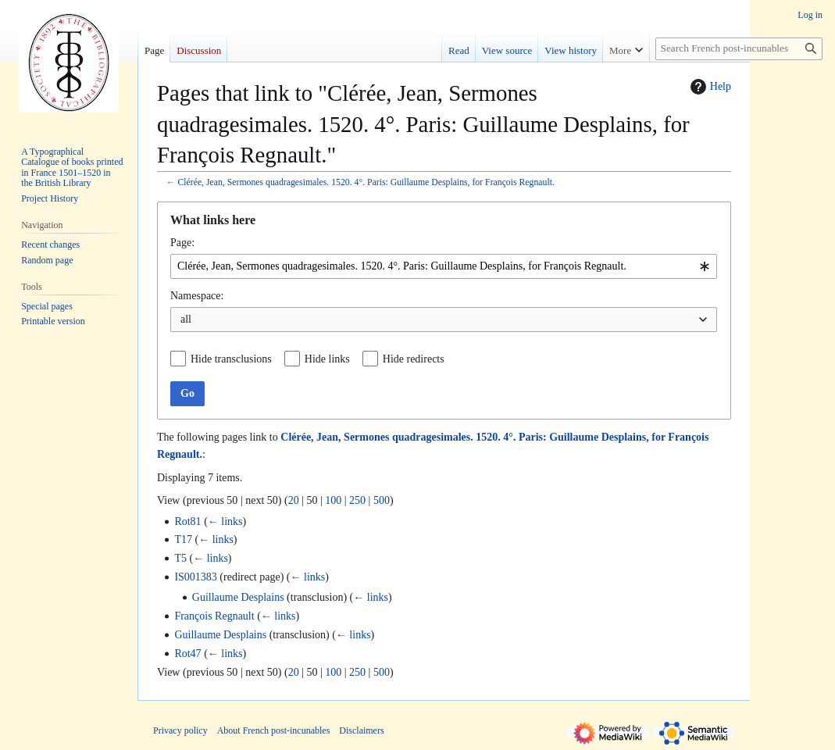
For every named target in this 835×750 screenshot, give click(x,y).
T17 (183, 539)
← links (225, 521)
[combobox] (443, 266)
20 (293, 500)
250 (357, 500)
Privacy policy (180, 730)
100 (333, 500)
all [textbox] (185, 319)
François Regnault (214, 616)
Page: (182, 242)
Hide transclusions (231, 359)
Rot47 (187, 653)
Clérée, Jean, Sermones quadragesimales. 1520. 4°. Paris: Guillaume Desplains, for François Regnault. (365, 182)
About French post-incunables (273, 730)
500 (381, 500)
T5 (180, 558)
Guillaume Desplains (238, 597)
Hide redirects (413, 359)
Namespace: (196, 296)
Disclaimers (361, 730)
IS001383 (195, 577)
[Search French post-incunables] (739, 49)
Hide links (327, 359)
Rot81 (187, 521)
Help (709, 87)
